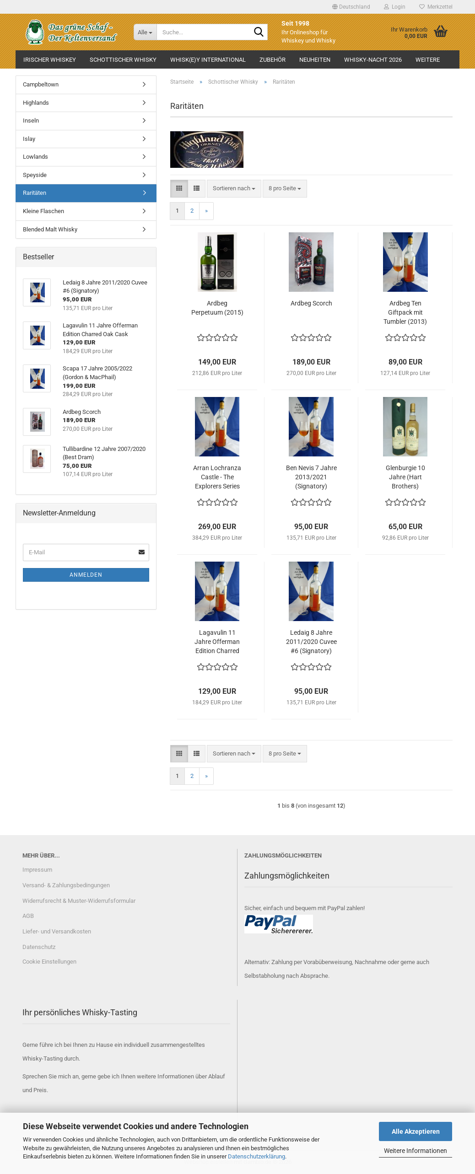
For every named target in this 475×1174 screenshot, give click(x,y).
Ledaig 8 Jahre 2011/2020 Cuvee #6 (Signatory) (311, 641)
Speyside (35, 175)
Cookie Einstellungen (49, 961)
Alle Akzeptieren (416, 1131)
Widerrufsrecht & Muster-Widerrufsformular (78, 900)
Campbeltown (41, 84)
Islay (29, 138)
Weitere (428, 59)
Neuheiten (314, 59)
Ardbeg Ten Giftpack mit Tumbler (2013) (405, 312)
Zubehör (272, 59)
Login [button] (394, 7)
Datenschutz (38, 946)
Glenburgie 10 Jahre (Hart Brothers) (405, 477)
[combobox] (234, 189)
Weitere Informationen (415, 1150)
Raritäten (34, 192)
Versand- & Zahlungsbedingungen (66, 885)
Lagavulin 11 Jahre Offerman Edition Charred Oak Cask (217, 642)
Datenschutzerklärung (256, 1156)
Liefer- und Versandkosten (56, 931)
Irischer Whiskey (49, 59)
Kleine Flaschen (43, 211)
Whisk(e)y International (208, 59)
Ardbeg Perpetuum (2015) (217, 308)
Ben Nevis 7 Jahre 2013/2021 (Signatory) (311, 477)
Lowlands (35, 156)
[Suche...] (145, 32)
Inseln (31, 120)
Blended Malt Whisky (50, 229)
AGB (28, 915)
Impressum (37, 869)
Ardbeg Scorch (311, 303)
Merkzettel (436, 7)
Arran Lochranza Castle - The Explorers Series (217, 477)
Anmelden (86, 575)
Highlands (36, 102)
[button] (351, 7)
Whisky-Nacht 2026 (373, 59)
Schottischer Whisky (123, 59)
